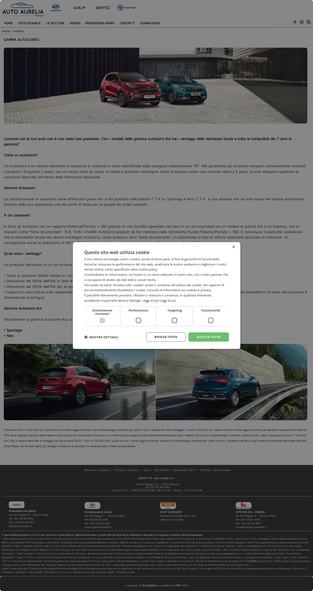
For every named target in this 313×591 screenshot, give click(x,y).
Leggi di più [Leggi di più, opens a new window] (168, 300)
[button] (101, 337)
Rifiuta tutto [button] (166, 337)
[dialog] (156, 295)
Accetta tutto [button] (208, 337)
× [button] (233, 247)
